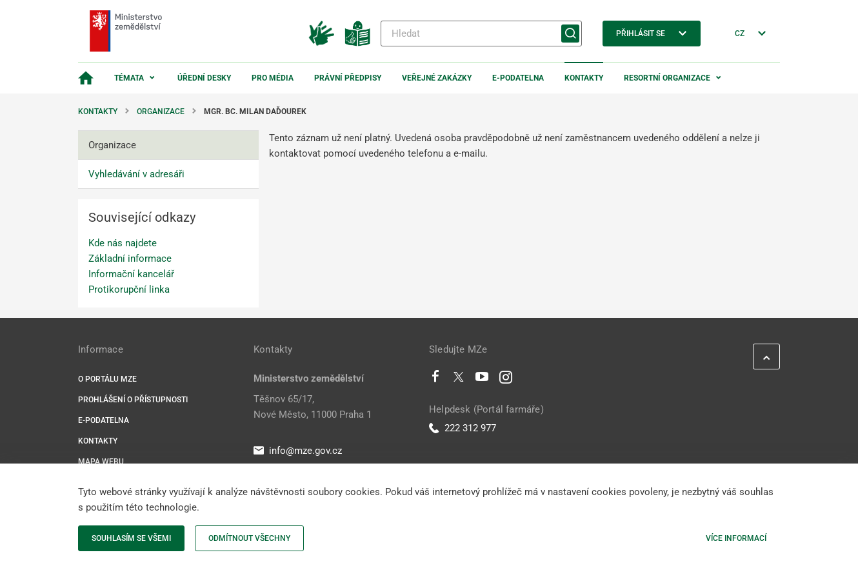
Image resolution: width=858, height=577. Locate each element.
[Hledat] (481, 33)
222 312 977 (462, 428)
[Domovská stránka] (86, 78)
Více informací (736, 538)
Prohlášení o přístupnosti (133, 399)
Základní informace (130, 258)
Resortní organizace (667, 78)
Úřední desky (204, 78)
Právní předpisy (347, 78)
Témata (129, 78)
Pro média (273, 78)
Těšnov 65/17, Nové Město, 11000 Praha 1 (313, 406)
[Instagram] (505, 380)
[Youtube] (482, 380)
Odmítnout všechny (249, 538)
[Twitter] (458, 380)
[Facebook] (435, 380)
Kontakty (583, 78)
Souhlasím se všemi (131, 538)
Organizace (161, 111)
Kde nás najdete (122, 243)
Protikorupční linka (129, 289)
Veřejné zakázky (437, 78)
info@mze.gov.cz (298, 450)
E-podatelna (518, 78)
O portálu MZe (107, 379)
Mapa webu (101, 461)
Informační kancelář (131, 274)
